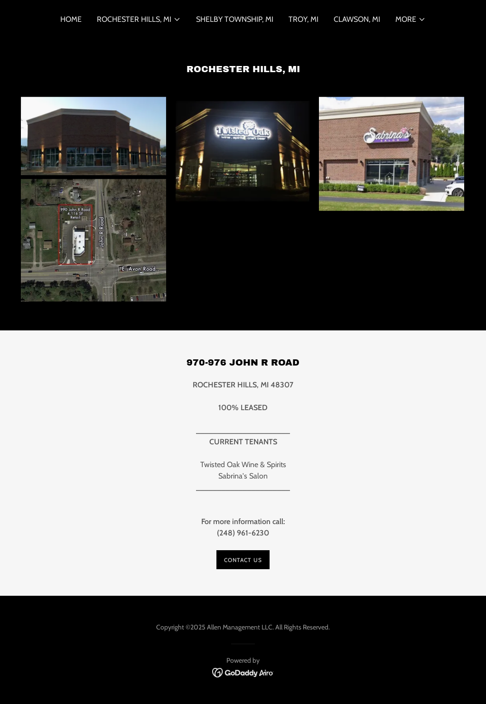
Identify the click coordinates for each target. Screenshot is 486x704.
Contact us (243, 559)
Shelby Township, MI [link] (234, 19)
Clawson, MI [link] (357, 19)
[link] (243, 671)
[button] (139, 19)
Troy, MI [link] (303, 19)
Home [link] (71, 19)
